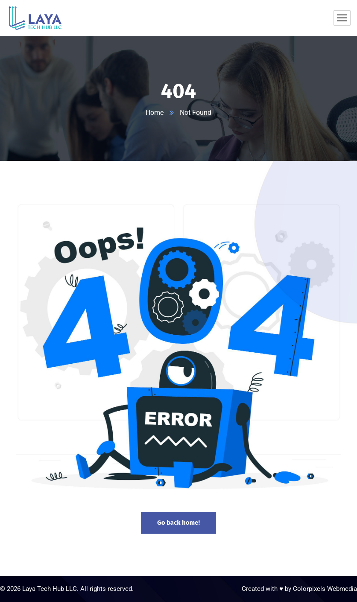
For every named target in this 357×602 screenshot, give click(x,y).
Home (155, 112)
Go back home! (178, 522)
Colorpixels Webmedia (325, 589)
